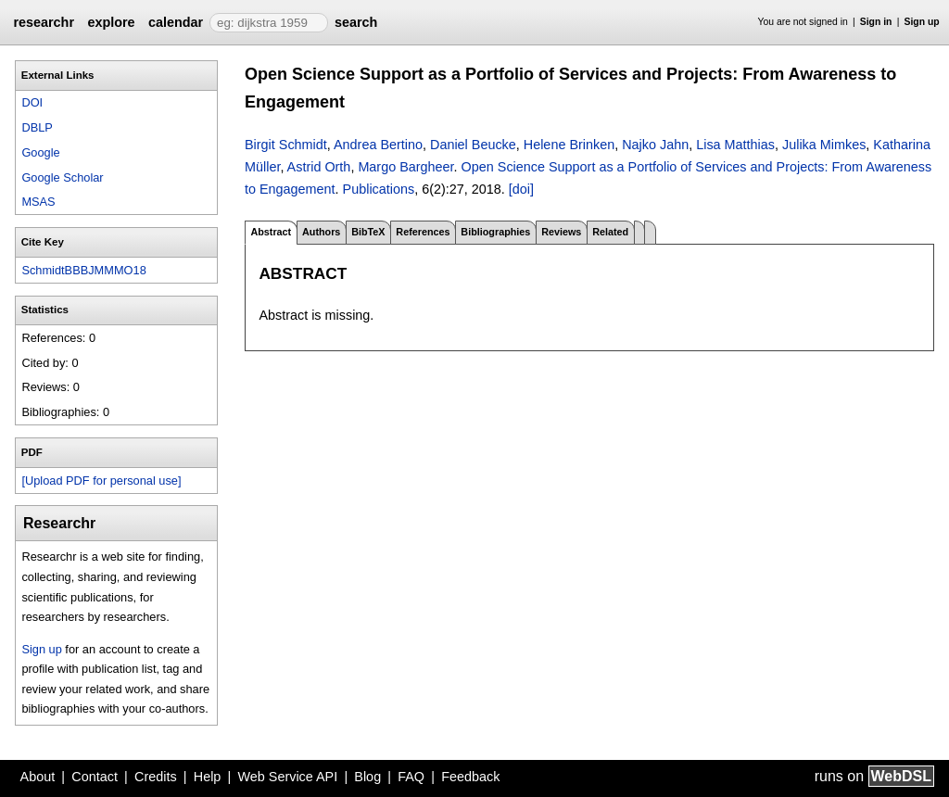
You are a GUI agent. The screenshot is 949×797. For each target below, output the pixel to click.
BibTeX (368, 231)
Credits (155, 776)
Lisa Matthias (735, 144)
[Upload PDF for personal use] (101, 480)
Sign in (876, 22)
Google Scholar (62, 177)
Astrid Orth (319, 166)
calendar (175, 22)
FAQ (411, 776)
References (422, 231)
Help (207, 776)
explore (110, 22)
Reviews (561, 231)
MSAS (38, 202)
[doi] (521, 189)
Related (610, 231)
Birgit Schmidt (286, 144)
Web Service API (287, 776)
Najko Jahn (655, 144)
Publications (379, 189)
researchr (43, 22)
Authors (321, 231)
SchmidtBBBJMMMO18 (83, 270)
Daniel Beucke (473, 144)
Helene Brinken (569, 144)
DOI (32, 102)
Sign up (922, 22)
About (38, 776)
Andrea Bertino (378, 144)
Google (40, 152)
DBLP (36, 127)
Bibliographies (495, 231)
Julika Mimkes (824, 144)
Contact (94, 776)
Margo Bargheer (405, 166)
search (356, 22)
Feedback (470, 776)
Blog (367, 776)
